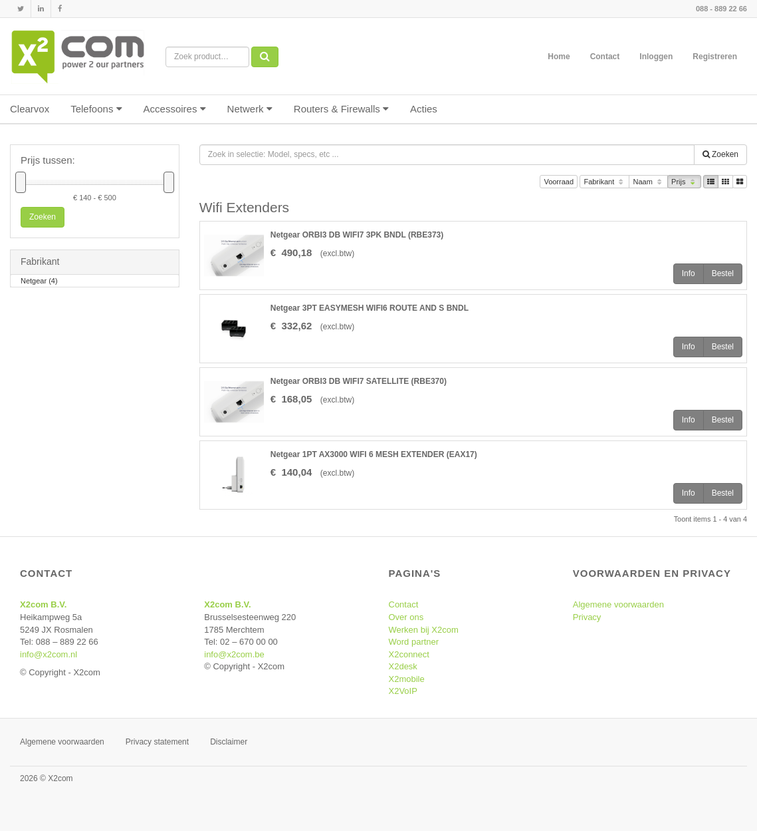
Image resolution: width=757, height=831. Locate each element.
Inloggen (656, 56)
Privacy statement (157, 742)
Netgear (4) (39, 282)
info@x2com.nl (48, 654)
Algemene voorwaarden (618, 604)
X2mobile (407, 679)
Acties (423, 108)
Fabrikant (604, 183)
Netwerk (249, 108)
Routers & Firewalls (341, 108)
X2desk (403, 666)
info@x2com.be (234, 654)
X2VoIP (403, 691)
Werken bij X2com (424, 630)
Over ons (406, 617)
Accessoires (175, 108)
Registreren (715, 56)
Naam (648, 183)
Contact (605, 56)
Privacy (587, 617)
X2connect (409, 654)
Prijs (684, 183)
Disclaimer (228, 742)
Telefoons (96, 108)
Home (559, 56)
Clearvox (29, 108)
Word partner (414, 642)
